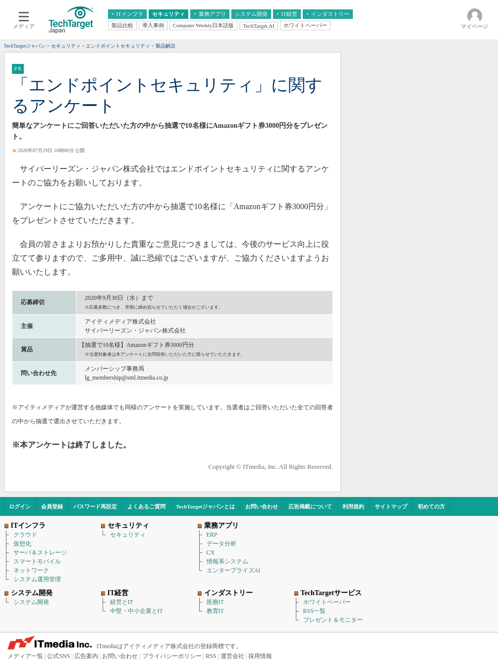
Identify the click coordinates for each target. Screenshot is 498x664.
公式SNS (58, 656)
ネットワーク (31, 570)
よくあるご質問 (146, 506)
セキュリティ (128, 534)
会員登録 (52, 506)
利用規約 (353, 506)
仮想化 (22, 543)
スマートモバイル (37, 561)
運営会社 (232, 656)
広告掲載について (310, 506)
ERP (212, 534)
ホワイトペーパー (327, 602)
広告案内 (86, 656)
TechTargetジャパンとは (205, 506)
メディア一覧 (25, 656)
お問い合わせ (261, 506)
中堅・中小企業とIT (136, 611)
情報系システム (227, 561)
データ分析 (221, 543)
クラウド (25, 534)
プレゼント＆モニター (333, 619)
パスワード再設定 (95, 506)
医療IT (215, 602)
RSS (211, 656)
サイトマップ (391, 506)
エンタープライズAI (234, 570)
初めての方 (431, 506)
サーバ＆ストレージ (40, 552)
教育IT (215, 611)
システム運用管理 (37, 579)
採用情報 (260, 656)
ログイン (20, 506)
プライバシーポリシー (172, 656)
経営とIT (121, 602)
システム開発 (31, 602)
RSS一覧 (314, 611)
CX (211, 552)
